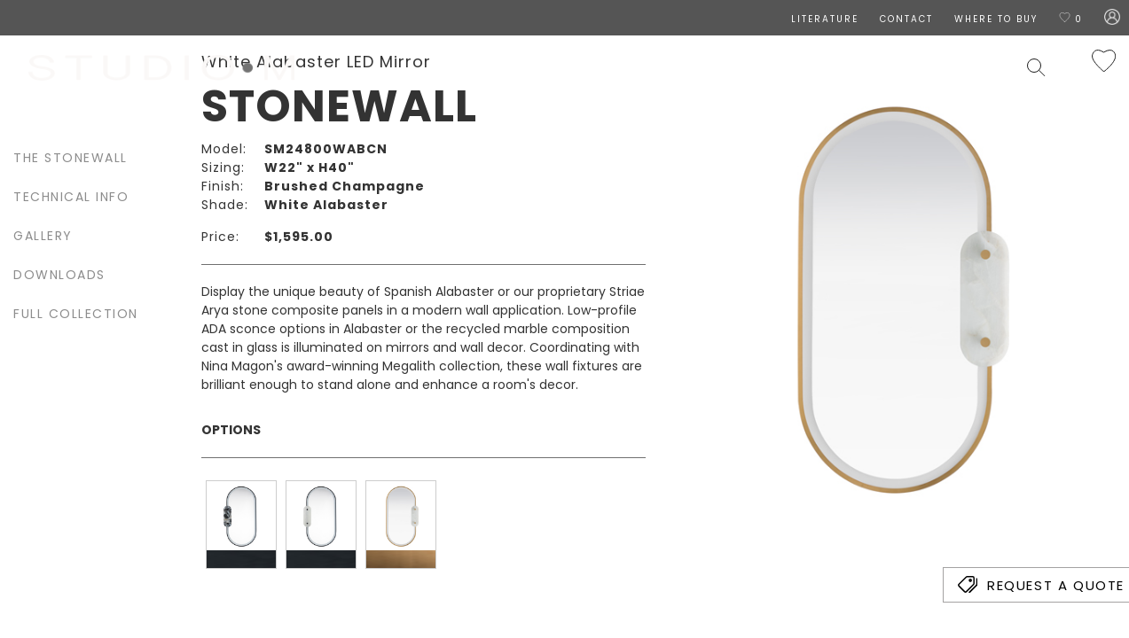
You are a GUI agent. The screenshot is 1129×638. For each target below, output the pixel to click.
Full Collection (75, 314)
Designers (506, 66)
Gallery (43, 236)
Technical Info (71, 197)
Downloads (59, 275)
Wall (650, 66)
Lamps (707, 66)
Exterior (779, 66)
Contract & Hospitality (920, 66)
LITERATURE (825, 19)
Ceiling (589, 66)
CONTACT (906, 19)
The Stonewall (70, 158)
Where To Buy (996, 19)
